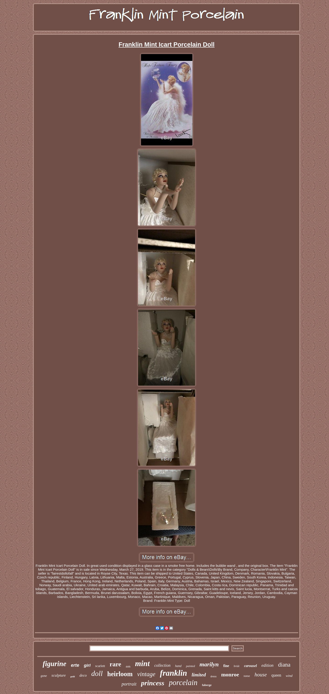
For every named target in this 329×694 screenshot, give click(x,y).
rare (115, 664)
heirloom (120, 674)
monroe (230, 675)
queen (276, 675)
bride (236, 666)
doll (97, 673)
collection (162, 665)
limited (199, 675)
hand (178, 666)
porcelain (183, 682)
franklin (173, 673)
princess (152, 683)
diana (284, 665)
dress (213, 676)
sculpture (58, 675)
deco (83, 675)
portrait (129, 684)
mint (142, 663)
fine (226, 666)
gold (72, 676)
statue (247, 676)
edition (267, 665)
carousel (250, 666)
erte (75, 665)
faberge (207, 685)
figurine (54, 664)
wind (289, 676)
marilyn (209, 664)
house (261, 675)
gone (44, 676)
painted (190, 666)
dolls (128, 666)
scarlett (100, 666)
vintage (146, 674)
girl (87, 665)
